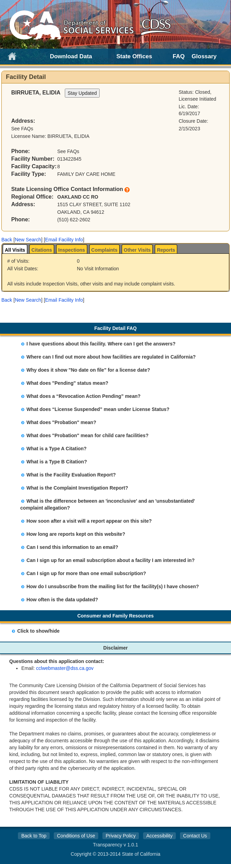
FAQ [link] (179, 56)
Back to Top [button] (34, 835)
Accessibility (159, 835)
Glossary (204, 56)
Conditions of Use (76, 835)
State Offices (134, 56)
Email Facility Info (64, 239)
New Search (28, 239)
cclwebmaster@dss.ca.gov (65, 668)
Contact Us (195, 835)
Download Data (71, 56)
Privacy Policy (120, 835)
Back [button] (6, 239)
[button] (6, 239)
